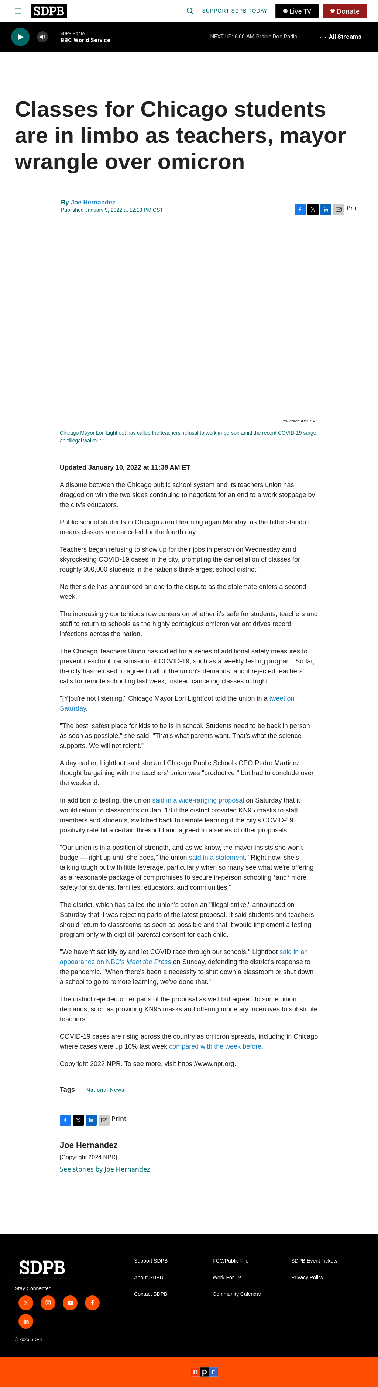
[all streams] (340, 37)
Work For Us (227, 1277)
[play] (20, 37)
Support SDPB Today (235, 11)
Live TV (297, 11)
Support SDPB (151, 1261)
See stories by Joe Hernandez (105, 1169)
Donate (348, 11)
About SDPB (148, 1277)
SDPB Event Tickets (314, 1261)
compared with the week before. (216, 1046)
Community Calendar (237, 1294)
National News (105, 1090)
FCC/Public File (230, 1261)
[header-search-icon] (190, 11)
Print (353, 207)
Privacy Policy (307, 1277)
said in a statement (217, 857)
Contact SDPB (150, 1294)
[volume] (42, 37)
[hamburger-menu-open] (18, 11)
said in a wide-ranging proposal (198, 800)
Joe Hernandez (93, 202)
